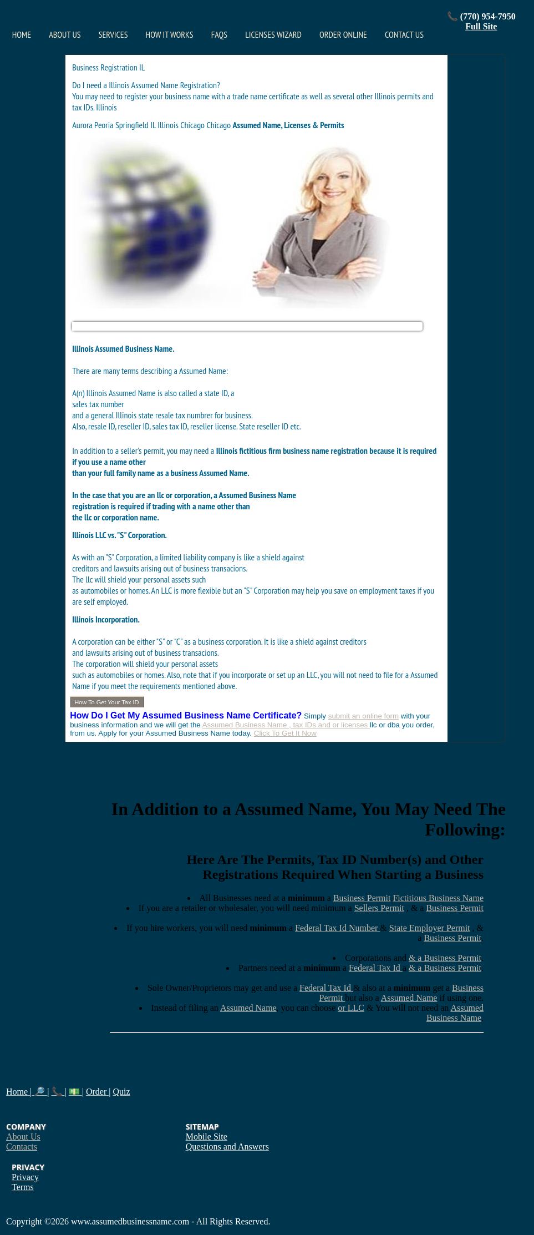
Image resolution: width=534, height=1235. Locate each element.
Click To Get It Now (285, 733)
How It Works (170, 34)
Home (21, 34)
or (342, 1008)
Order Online (343, 34)
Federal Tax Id (376, 968)
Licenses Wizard (273, 34)
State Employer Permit (429, 928)
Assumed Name (409, 998)
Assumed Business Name (455, 1013)
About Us (64, 34)
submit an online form (363, 716)
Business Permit (362, 898)
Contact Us (404, 34)
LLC (356, 1008)
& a (416, 958)
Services (113, 34)
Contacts (21, 1146)
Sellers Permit (379, 908)
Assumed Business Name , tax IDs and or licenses (286, 725)
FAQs (219, 34)
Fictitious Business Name (438, 898)
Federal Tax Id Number (337, 928)
